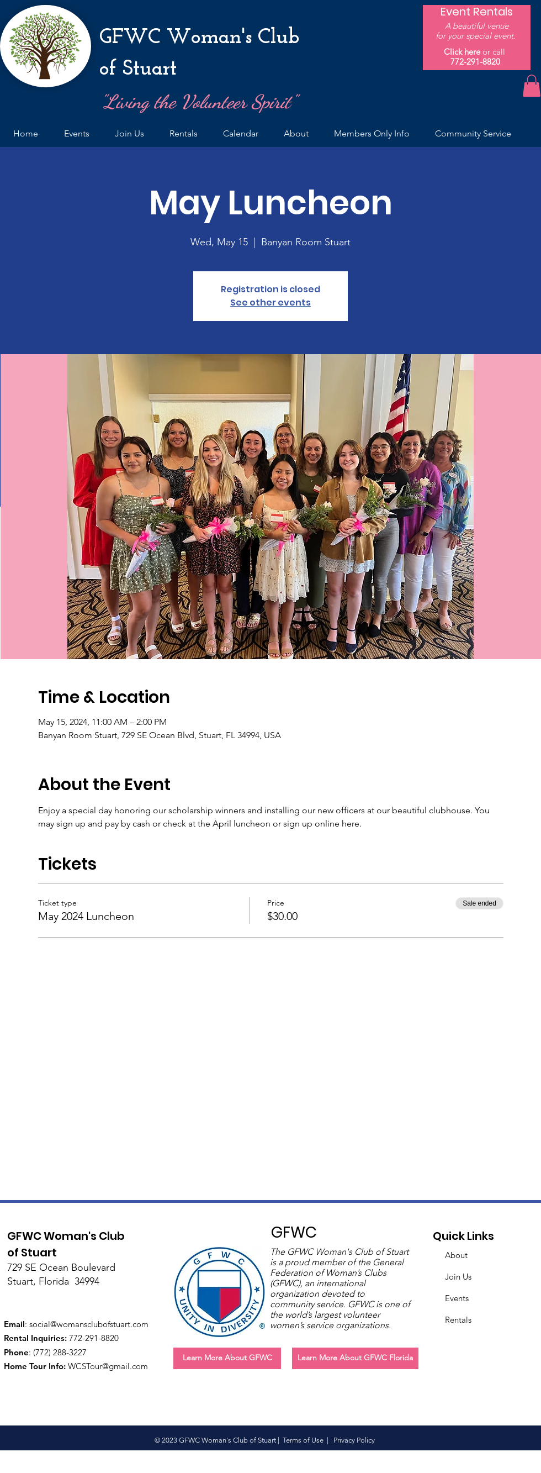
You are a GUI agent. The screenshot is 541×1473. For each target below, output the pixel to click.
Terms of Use (303, 1440)
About (456, 1255)
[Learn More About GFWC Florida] (355, 1358)
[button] (531, 86)
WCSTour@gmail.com (108, 1366)
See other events (270, 302)
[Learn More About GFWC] (227, 1358)
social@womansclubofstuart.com (88, 1324)
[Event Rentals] (477, 11)
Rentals (458, 1319)
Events (457, 1298)
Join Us (458, 1276)
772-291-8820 (475, 61)
